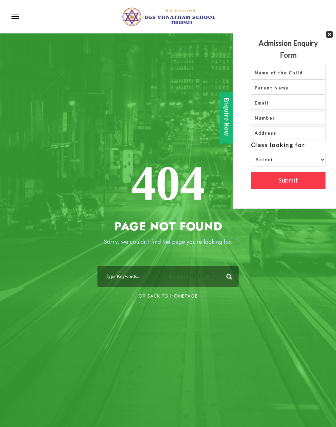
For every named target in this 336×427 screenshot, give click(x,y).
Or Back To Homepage (168, 296)
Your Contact (288, 118)
